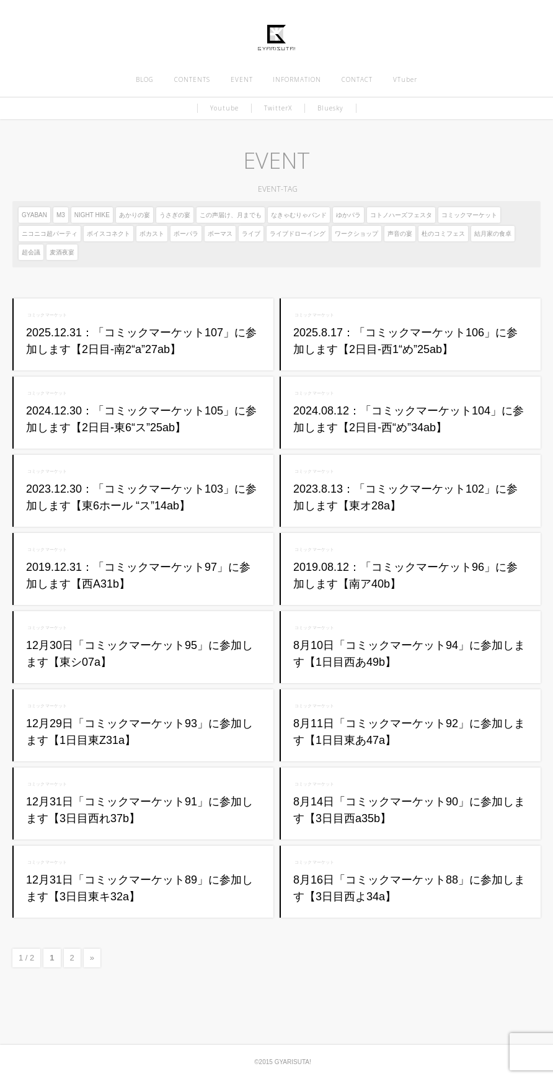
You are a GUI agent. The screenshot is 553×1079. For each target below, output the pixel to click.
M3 (60, 215)
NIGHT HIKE (92, 215)
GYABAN (34, 215)
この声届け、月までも (231, 215)
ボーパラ (186, 233)
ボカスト (151, 233)
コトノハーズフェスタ (401, 215)
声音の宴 (399, 233)
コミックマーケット (469, 215)
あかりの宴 (134, 215)
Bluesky (330, 108)
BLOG (145, 79)
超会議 (31, 252)
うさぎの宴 (174, 215)
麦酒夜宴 (62, 252)
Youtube (224, 108)
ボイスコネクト (108, 233)
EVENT (242, 79)
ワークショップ (356, 233)
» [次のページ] (92, 957)
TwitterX (278, 108)
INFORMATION (297, 79)
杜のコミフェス (443, 233)
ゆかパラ (348, 215)
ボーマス (220, 233)
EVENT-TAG (276, 189)
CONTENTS (192, 79)
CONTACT (357, 79)
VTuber (405, 79)
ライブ (251, 233)
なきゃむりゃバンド (299, 215)
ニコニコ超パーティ (49, 233)
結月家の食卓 (492, 233)
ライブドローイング (297, 233)
